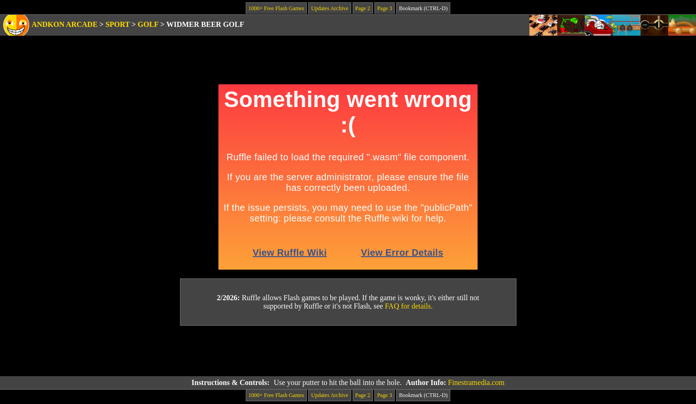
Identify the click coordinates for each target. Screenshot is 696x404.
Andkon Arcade (64, 24)
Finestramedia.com (476, 382)
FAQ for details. (409, 306)
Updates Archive (329, 8)
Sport (118, 24)
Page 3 (384, 8)
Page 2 (362, 8)
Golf (148, 24)
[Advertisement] (348, 351)
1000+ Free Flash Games (276, 8)
